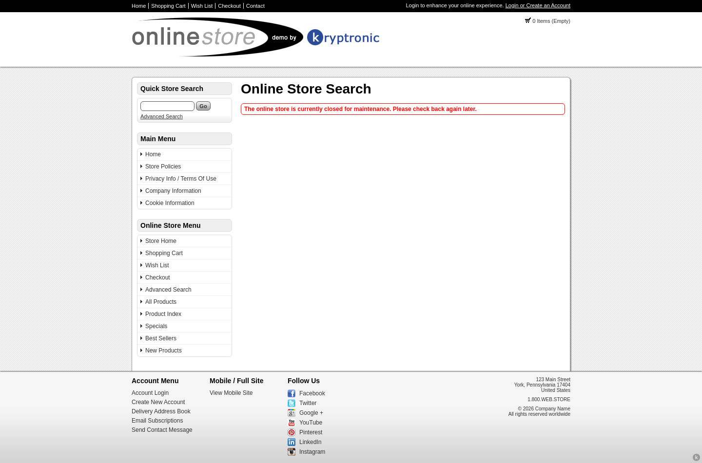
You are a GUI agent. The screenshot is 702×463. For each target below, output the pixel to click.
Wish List (202, 6)
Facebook (312, 393)
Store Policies (163, 166)
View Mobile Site (231, 392)
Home (139, 6)
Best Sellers (160, 338)
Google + (311, 412)
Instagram (312, 451)
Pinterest (310, 432)
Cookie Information (170, 203)
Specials (156, 326)
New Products (163, 350)
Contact (255, 6)
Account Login (150, 392)
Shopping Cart (168, 6)
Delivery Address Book (161, 411)
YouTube (310, 422)
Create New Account (158, 402)
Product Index (163, 314)
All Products (160, 301)
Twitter (307, 403)
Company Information (173, 190)
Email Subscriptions (157, 420)
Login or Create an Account (538, 5)
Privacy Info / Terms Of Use (180, 178)
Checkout (229, 6)
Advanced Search (161, 116)
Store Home (160, 241)
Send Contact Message (162, 429)
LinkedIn (310, 442)
